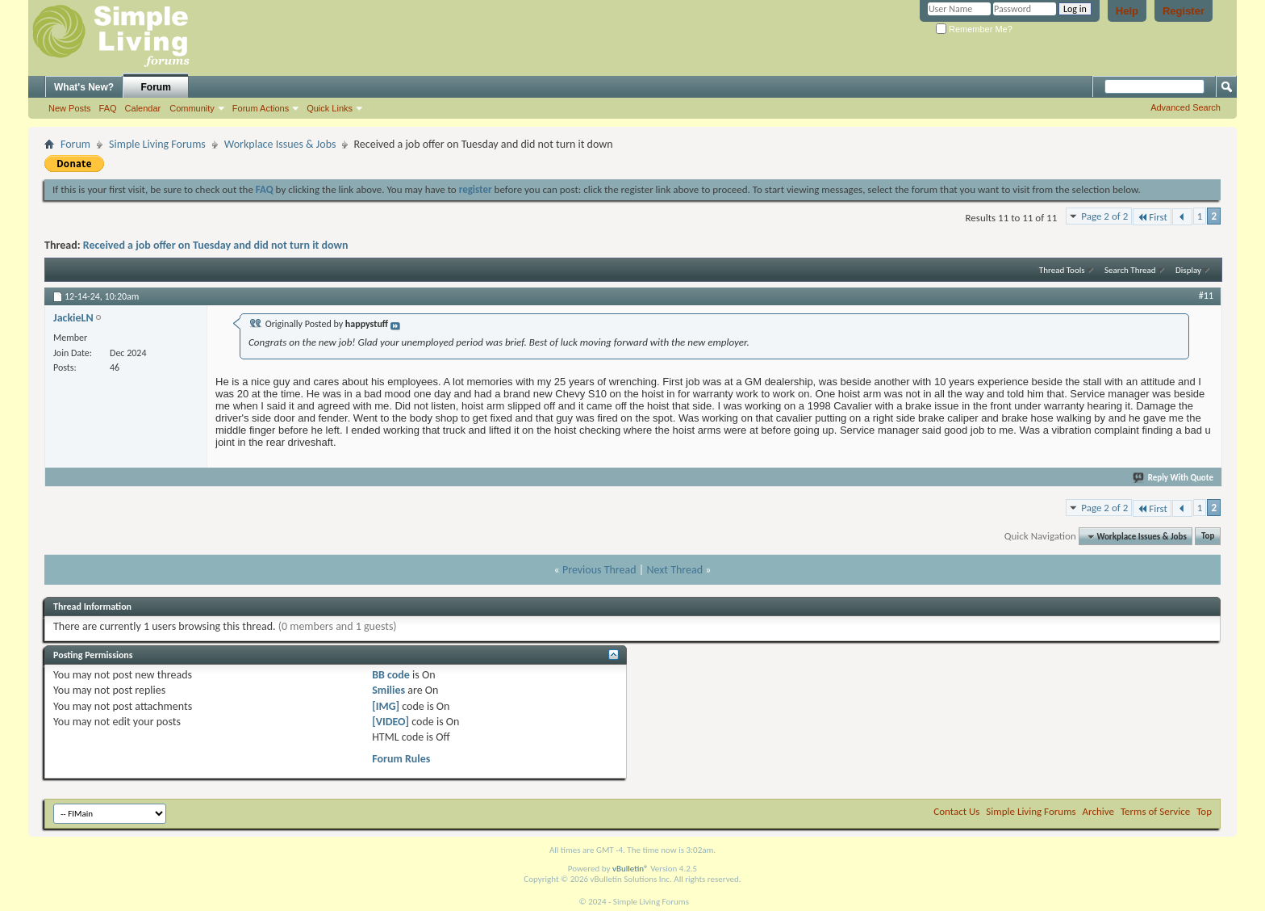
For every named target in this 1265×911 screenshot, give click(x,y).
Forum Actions (260, 108)
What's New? (84, 87)
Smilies (388, 690)
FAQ (108, 108)
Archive (1098, 811)
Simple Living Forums (157, 144)
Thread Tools (1062, 270)
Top (1207, 536)
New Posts (69, 108)
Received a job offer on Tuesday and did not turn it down (216, 245)
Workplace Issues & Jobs (280, 144)
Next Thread (674, 570)
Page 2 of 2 (1104, 216)
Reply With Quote (1173, 477)
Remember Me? (974, 29)
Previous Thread (599, 570)
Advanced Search (1185, 107)
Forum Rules (401, 759)
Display (1188, 270)
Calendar (143, 108)
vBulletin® (630, 868)
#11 (1206, 295)
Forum (156, 87)
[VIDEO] (390, 721)
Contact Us (956, 811)
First (1152, 217)
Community (192, 108)
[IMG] (385, 706)
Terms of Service (1155, 811)
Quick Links (330, 108)
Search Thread (1130, 270)
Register (1183, 11)
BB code (391, 675)
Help (1127, 11)
